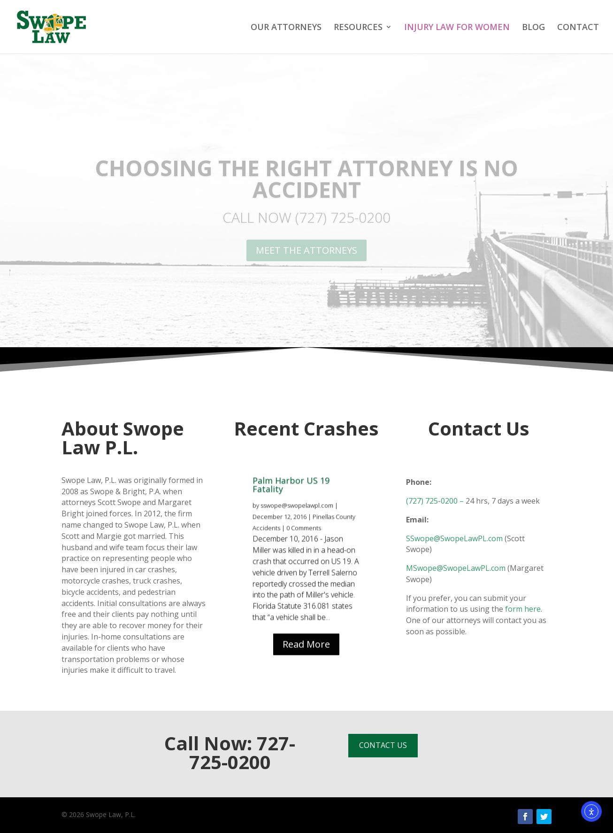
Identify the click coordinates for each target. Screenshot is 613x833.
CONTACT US (383, 745)
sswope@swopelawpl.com (297, 523)
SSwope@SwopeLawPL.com (454, 538)
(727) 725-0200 (432, 501)
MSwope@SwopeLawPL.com (456, 568)
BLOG (533, 27)
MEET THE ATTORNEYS (306, 250)
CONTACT (578, 27)
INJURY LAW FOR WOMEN (457, 27)
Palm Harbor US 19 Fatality (291, 503)
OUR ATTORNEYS (286, 27)
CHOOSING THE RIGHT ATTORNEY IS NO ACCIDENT (306, 178)
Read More (306, 662)
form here (523, 609)
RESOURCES (358, 27)
